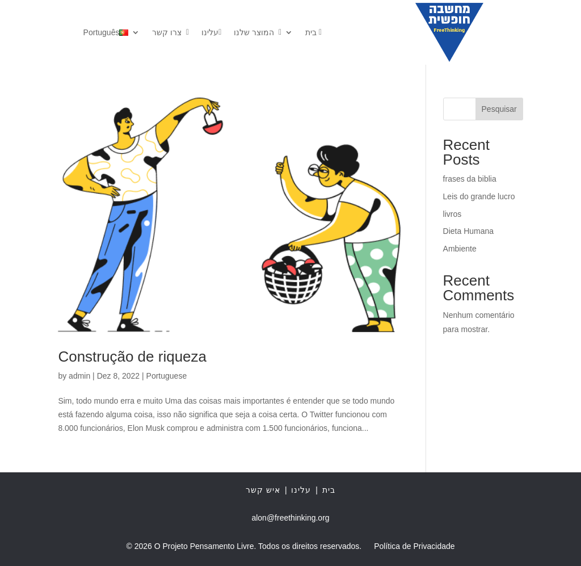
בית (313, 32)
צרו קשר (170, 32)
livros (452, 214)
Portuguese (166, 375)
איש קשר (263, 489)
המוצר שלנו (257, 32)
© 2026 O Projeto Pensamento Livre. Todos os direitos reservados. (243, 546)
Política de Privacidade (414, 546)
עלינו (211, 32)
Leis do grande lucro (479, 196)
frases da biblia (469, 178)
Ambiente (460, 248)
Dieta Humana (468, 231)
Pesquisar (499, 109)
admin (79, 375)
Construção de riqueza (132, 356)
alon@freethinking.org (290, 518)
